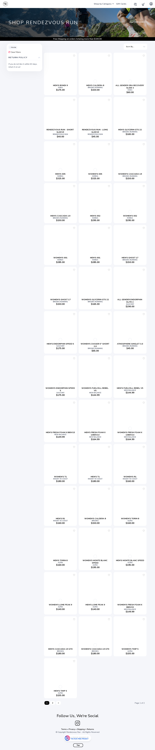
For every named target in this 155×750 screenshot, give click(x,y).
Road (13, 123)
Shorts (14, 134)
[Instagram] (77, 723)
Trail (13, 138)
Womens (15, 142)
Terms (64, 729)
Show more (14, 91)
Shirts (13, 126)
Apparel (14, 111)
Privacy (72, 729)
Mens (13, 115)
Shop (121, 22)
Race (13, 119)
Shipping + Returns (85, 729)
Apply (35, 205)
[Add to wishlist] (74, 56)
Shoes (13, 130)
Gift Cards (121, 4)
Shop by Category (102, 4)
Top (78, 745)
